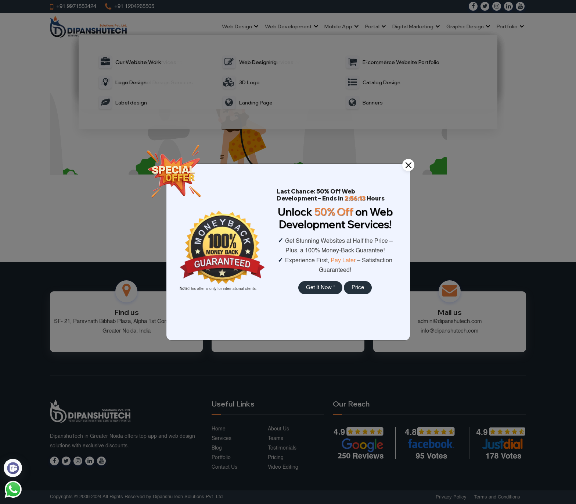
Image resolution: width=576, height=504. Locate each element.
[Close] (408, 165)
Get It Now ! (320, 287)
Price (358, 287)
